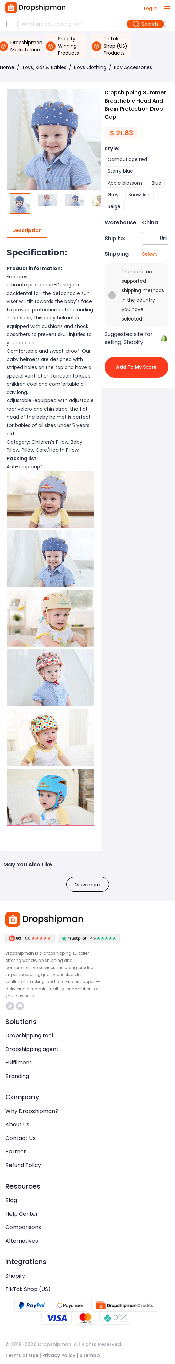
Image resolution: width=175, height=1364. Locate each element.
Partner (15, 1152)
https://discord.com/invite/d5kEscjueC (20, 1006)
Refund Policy (23, 1165)
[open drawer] (167, 8)
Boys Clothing (90, 67)
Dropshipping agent (32, 1049)
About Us (17, 1125)
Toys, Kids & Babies (44, 67)
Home (7, 67)
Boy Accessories (133, 67)
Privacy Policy (58, 1355)
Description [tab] (27, 231)
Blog (11, 1200)
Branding (17, 1076)
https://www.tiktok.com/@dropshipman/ (10, 1006)
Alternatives (21, 1241)
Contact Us (20, 1138)
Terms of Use (21, 1355)
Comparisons (23, 1227)
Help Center (21, 1214)
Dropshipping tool (29, 1035)
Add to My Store (137, 367)
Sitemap (90, 1355)
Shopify (15, 1276)
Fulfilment (18, 1062)
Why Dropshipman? (31, 1111)
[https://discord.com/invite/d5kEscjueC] (20, 1006)
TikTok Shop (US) (28, 1289)
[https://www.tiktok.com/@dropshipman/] (10, 1006)
